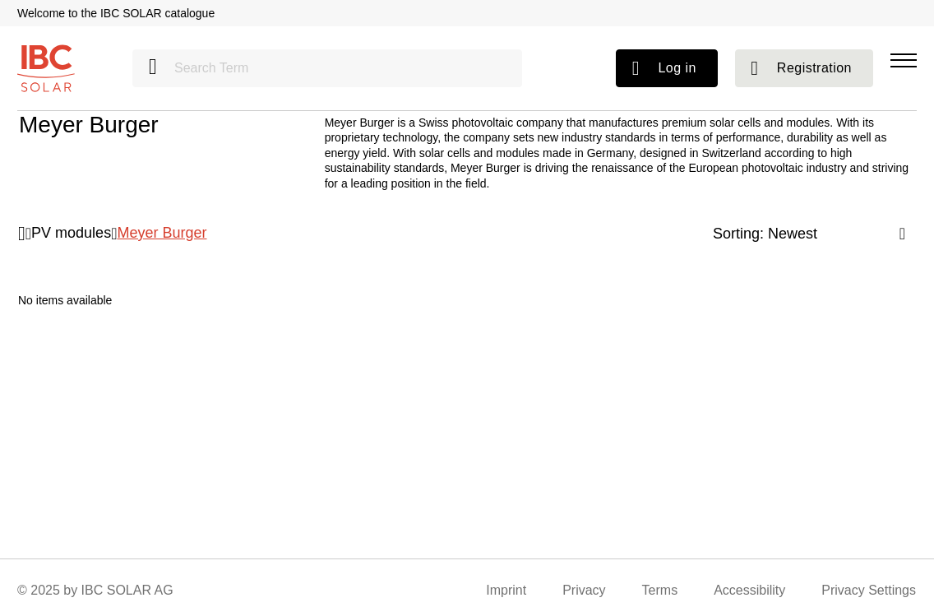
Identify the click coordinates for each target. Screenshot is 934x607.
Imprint (506, 590)
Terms (660, 590)
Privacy (583, 590)
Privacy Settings (868, 590)
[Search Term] (327, 68)
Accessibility (749, 590)
